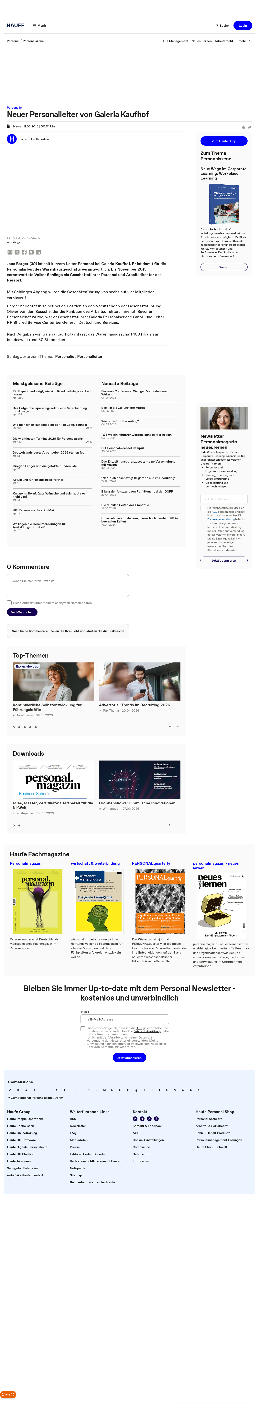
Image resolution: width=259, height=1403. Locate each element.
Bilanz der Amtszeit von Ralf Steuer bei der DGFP (137, 491)
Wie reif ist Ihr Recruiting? (120, 421)
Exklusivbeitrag (27, 666)
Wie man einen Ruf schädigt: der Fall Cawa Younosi (50, 425)
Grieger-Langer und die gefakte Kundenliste (45, 466)
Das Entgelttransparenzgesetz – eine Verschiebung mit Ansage (50, 410)
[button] (242, 25)
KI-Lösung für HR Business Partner (38, 480)
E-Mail (85, 1012)
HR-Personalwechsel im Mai (33, 510)
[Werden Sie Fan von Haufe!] (156, 1119)
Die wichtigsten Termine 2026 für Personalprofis (48, 438)
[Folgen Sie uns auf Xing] (142, 1119)
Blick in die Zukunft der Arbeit (123, 408)
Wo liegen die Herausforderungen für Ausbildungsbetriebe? (39, 526)
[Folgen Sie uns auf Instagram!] (149, 1119)
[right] (177, 727)
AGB (214, 512)
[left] (170, 727)
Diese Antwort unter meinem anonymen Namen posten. (52, 603)
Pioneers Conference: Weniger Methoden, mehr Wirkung (135, 393)
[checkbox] (9, 603)
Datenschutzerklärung (221, 519)
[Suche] (222, 25)
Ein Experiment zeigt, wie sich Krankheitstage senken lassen (52, 393)
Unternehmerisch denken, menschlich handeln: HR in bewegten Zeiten (139, 520)
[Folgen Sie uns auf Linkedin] (135, 1119)
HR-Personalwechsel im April (122, 448)
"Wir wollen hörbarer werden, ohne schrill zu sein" (137, 435)
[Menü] (39, 25)
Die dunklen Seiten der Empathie (125, 505)
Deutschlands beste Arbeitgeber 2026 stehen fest (49, 452)
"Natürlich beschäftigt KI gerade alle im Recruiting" (138, 478)
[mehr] (244, 40)
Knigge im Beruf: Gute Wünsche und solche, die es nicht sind (49, 495)
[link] (13, 41)
